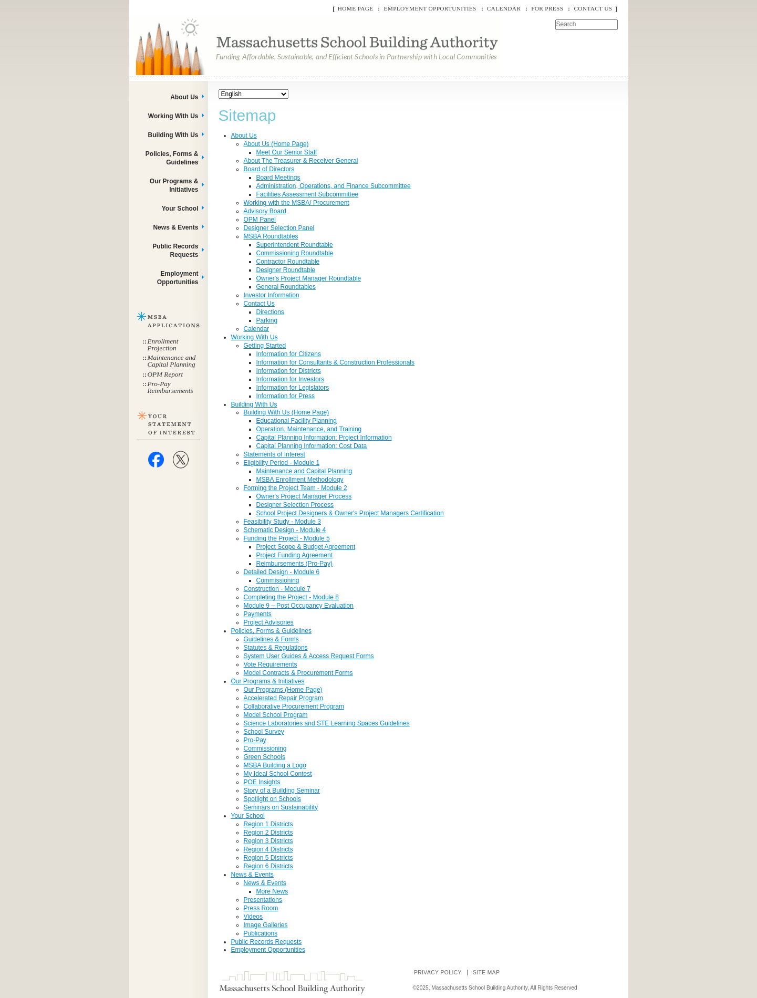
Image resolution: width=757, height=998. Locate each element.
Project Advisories (269, 622)
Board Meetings (278, 177)
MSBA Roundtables (271, 236)
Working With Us (254, 337)
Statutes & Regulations (276, 647)
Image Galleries (266, 925)
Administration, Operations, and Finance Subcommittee (333, 186)
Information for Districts (288, 371)
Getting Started (265, 345)
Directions (270, 312)
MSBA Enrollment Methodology (300, 479)
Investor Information (271, 295)
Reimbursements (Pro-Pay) (294, 563)
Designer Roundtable (286, 270)
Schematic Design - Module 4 (285, 530)
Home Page (356, 8)
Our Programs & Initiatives (268, 681)
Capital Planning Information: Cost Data (311, 446)
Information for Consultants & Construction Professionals (335, 362)
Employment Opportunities (429, 8)
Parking (267, 320)
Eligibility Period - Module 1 (282, 462)
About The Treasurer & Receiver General (301, 160)
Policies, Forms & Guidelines (271, 631)
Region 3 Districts (268, 841)
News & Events (252, 874)
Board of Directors (269, 169)
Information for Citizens (288, 354)
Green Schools (264, 757)
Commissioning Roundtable (295, 253)
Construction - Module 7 (277, 588)
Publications (261, 933)
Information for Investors (290, 379)
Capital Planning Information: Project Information (324, 437)
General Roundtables (286, 286)
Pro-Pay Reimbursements (170, 387)
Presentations (263, 899)
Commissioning (277, 580)
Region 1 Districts (268, 824)
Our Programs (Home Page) (283, 689)
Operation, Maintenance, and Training (309, 429)
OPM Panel (260, 219)
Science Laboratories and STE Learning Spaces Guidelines (327, 723)
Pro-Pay (255, 740)
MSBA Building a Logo (275, 765)
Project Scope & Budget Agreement (306, 546)
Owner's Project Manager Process (304, 496)
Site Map (486, 972)
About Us (244, 135)
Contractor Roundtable (288, 261)
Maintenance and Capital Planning (304, 471)
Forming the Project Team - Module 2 (295, 488)
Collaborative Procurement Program (294, 706)
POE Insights (262, 782)
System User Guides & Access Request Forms (309, 656)
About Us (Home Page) (276, 144)
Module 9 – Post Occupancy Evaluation (299, 605)
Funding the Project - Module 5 (287, 538)
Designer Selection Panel (279, 228)
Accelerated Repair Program (283, 698)
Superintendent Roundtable (294, 244)
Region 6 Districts (268, 866)
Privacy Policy (438, 972)
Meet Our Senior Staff (286, 152)
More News (272, 891)
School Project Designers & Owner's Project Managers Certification (350, 513)
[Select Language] (253, 94)
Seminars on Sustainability (281, 807)
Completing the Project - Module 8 (291, 597)
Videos (253, 916)
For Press (547, 8)
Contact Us (593, 8)
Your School (248, 815)
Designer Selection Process (295, 504)
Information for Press (285, 396)
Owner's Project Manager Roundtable (308, 278)
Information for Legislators (292, 387)
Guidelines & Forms (271, 639)
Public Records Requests (266, 941)
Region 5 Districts (268, 857)
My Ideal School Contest (278, 773)
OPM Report (165, 374)
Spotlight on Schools (272, 799)
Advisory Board (265, 211)
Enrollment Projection (163, 344)
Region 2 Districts (268, 832)
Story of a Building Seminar (282, 790)
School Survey (264, 731)
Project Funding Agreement (294, 555)
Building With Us (254, 404)
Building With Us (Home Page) (286, 412)
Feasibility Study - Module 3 (282, 521)
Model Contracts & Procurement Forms (298, 673)
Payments (258, 614)
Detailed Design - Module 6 (282, 572)
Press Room (261, 908)
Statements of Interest (274, 454)
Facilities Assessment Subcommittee (307, 194)
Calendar (504, 8)
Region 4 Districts (268, 849)
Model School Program (276, 715)
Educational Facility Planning (296, 420)
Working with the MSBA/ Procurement (296, 202)
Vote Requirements (270, 664)
